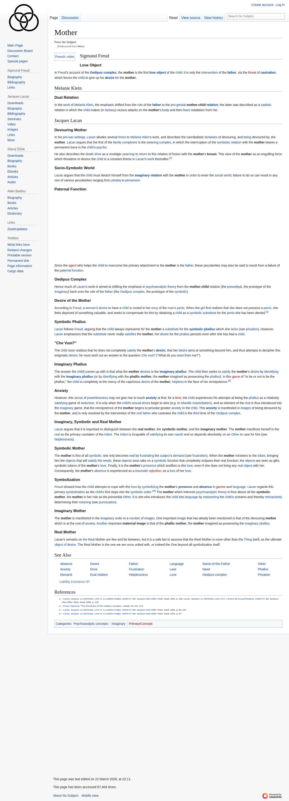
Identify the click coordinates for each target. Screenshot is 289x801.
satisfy (131, 350)
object (161, 72)
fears (186, 110)
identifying (271, 371)
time (178, 398)
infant (108, 434)
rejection (155, 471)
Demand (66, 574)
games (221, 487)
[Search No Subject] (256, 16)
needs (179, 434)
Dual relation (99, 574)
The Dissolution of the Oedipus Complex (101, 606)
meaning (85, 502)
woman (91, 308)
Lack (173, 569)
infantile (186, 403)
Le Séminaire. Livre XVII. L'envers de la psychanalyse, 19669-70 (233, 598)
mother (128, 72)
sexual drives (141, 403)
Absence (66, 564)
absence (100, 471)
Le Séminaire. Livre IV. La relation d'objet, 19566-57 (105, 598)
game (236, 376)
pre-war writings (74, 137)
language (239, 487)
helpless (178, 382)
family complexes (125, 142)
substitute (209, 313)
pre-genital (178, 105)
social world (223, 175)
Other (235, 434)
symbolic (181, 291)
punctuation (107, 502)
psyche (101, 147)
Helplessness (138, 574)
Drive (94, 569)
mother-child (196, 105)
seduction (87, 403)
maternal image (134, 523)
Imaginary (118, 623)
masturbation (201, 403)
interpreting (211, 497)
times (122, 137)
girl (202, 308)
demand (179, 455)
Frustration (136, 569)
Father (133, 564)
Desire (94, 564)
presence (149, 465)
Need (206, 569)
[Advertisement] (168, 227)
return (143, 154)
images (246, 408)
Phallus (263, 569)
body (165, 110)
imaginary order (111, 518)
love (152, 72)
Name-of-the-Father (216, 564)
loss (172, 471)
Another (102, 523)
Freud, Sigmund (71, 606)
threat (252, 72)
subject (165, 455)
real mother (146, 429)
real (247, 403)
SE (132, 606)
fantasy (110, 110)
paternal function (71, 270)
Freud (62, 72)
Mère (81, 46)
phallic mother (140, 376)
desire (109, 78)
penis (180, 308)
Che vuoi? (148, 355)
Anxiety (65, 569)
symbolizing (150, 487)
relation (212, 105)
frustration (199, 455)
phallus (184, 334)
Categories (63, 623)
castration (268, 72)
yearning (128, 154)
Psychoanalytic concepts (91, 623)
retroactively (273, 497)
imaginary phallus (173, 371)
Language (177, 564)
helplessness (63, 439)
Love (173, 574)
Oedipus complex (103, 72)
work (66, 105)
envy (154, 308)
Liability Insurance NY (74, 581)
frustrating (147, 455)
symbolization (75, 492)
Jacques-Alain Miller (146, 598)
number (134, 518)
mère (70, 57)
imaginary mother (213, 429)
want (180, 355)
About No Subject (65, 795)
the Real (89, 539)
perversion (132, 180)
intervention (209, 72)
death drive (93, 154)
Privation (264, 574)
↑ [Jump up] (62, 598)
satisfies (130, 334)
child (178, 72)
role (139, 105)
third (196, 413)
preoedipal (234, 286)
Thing (248, 539)
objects (71, 460)
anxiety (151, 398)
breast (212, 154)
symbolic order (141, 492)
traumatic (141, 471)
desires (145, 371)
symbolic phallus (202, 329)
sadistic (266, 105)
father (231, 72)
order (193, 175)
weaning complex (159, 142)
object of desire (65, 544)
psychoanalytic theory (161, 286)
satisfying (61, 403)
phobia (116, 180)
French (60, 57)
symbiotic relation (229, 142)
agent (72, 265)
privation (252, 329)
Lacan (91, 137)
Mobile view (90, 795)
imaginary (142, 175)
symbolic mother (174, 429)
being (247, 137)
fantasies (211, 137)
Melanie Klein (83, 105)
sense (78, 398)
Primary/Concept (140, 623)
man (171, 308)
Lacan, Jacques (71, 598)
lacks (234, 329)
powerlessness (97, 398)
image (181, 518)
